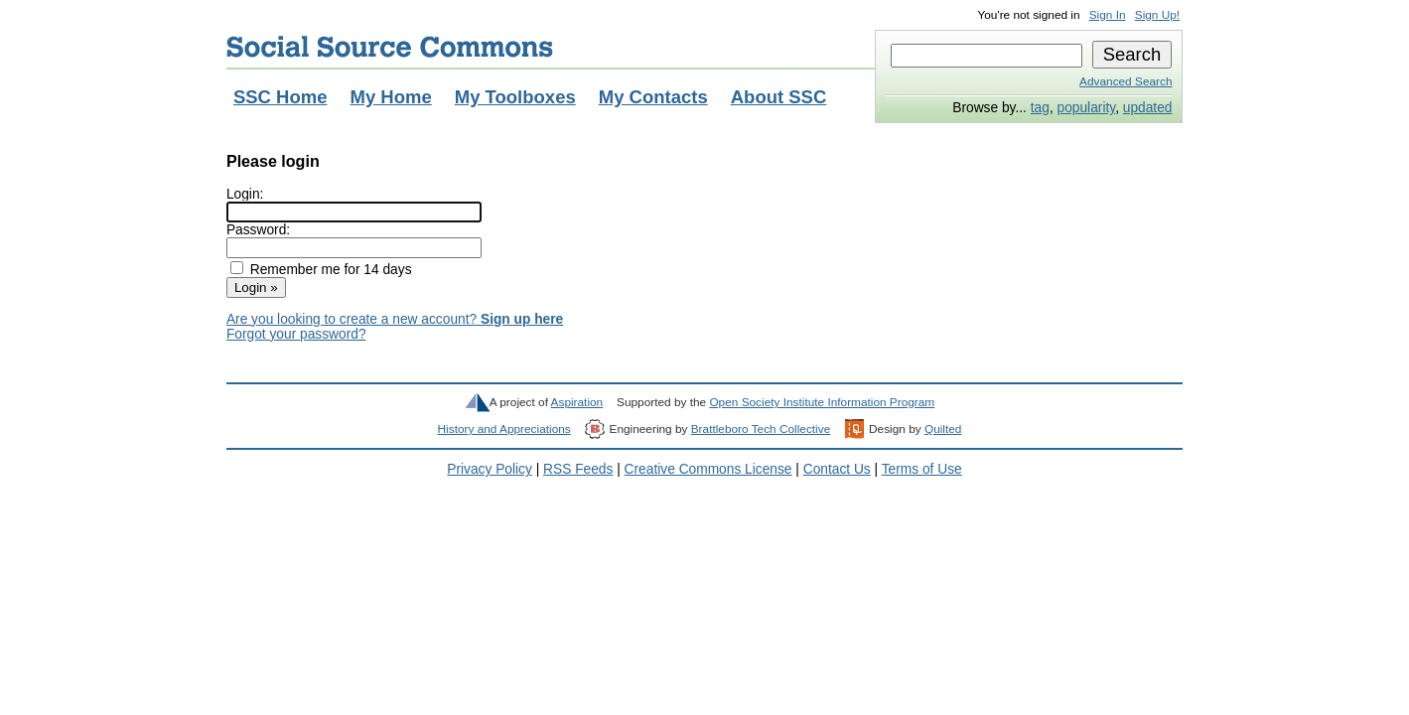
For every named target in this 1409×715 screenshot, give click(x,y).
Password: (258, 229)
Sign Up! (1157, 15)
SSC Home (280, 96)
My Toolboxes (515, 96)
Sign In (1107, 15)
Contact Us (837, 469)
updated (1148, 107)
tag (1040, 107)
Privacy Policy (489, 469)
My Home (390, 96)
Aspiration (577, 402)
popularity (1086, 107)
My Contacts (653, 96)
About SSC (779, 96)
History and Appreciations (504, 429)
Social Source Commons (389, 47)
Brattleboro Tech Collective (760, 429)
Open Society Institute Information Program (821, 402)
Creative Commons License (708, 469)
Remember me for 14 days (331, 269)
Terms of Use (922, 469)
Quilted (942, 429)
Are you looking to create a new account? (394, 319)
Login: (244, 194)
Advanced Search (1125, 81)
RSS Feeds (578, 469)
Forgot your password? (296, 334)
